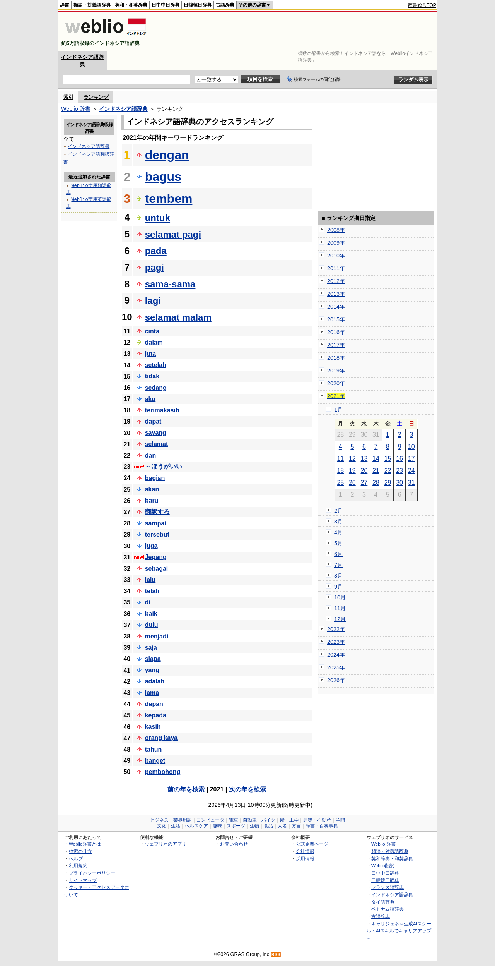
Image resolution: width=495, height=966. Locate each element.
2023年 (336, 642)
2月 (338, 511)
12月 (340, 619)
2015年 (336, 319)
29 (387, 482)
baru (152, 500)
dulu (151, 624)
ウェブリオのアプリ (165, 843)
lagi (153, 300)
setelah (155, 365)
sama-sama (170, 284)
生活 (175, 826)
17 (411, 458)
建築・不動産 (317, 820)
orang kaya (161, 737)
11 (340, 458)
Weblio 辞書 (75, 109)
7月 (338, 565)
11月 (340, 608)
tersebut (157, 534)
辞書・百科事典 (322, 826)
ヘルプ (76, 858)
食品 (268, 826)
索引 (68, 97)
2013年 (336, 294)
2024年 (336, 655)
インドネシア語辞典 (123, 109)
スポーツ (236, 826)
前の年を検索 (186, 789)
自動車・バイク (259, 820)
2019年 (336, 370)
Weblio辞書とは (85, 843)
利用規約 (78, 865)
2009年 (336, 243)
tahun (153, 749)
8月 (338, 576)
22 (387, 470)
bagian (155, 478)
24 (411, 470)
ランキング (96, 97)
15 (387, 458)
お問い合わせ (234, 843)
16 (399, 458)
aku (150, 399)
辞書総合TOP (422, 5)
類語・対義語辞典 (92, 5)
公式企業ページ (312, 843)
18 (340, 470)
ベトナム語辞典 (387, 908)
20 (364, 470)
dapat (153, 421)
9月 (338, 586)
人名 (282, 826)
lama (152, 693)
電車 (233, 820)
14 (375, 458)
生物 (254, 826)
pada (156, 250)
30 (399, 482)
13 (364, 458)
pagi (154, 267)
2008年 (336, 230)
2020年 (336, 383)
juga (151, 545)
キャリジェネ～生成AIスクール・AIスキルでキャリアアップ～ (399, 930)
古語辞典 (225, 5)
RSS (276, 954)
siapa (153, 658)
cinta (152, 331)
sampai (155, 523)
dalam (154, 342)
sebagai (156, 568)
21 (375, 470)
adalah (155, 681)
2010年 (336, 255)
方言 (296, 826)
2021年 (336, 396)
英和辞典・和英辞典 (392, 858)
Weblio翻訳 (382, 865)
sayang (155, 432)
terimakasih (162, 410)
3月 (338, 521)
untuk (157, 218)
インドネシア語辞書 (88, 146)
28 (375, 482)
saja (151, 647)
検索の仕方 (80, 851)
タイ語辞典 (382, 901)
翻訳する (157, 511)
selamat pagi (173, 234)
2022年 (336, 629)
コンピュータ (210, 820)
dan (150, 455)
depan (154, 704)
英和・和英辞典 (131, 5)
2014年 (336, 307)
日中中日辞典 (165, 5)
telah (152, 591)
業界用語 (182, 820)
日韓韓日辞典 (198, 5)
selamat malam (178, 317)
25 (340, 482)
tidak (152, 376)
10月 (340, 597)
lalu (150, 580)
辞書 (64, 5)
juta (150, 353)
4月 (338, 532)
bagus (163, 177)
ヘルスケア (196, 826)
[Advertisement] (295, 31)
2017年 (336, 345)
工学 (294, 820)
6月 (338, 554)
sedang (156, 387)
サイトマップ (83, 880)
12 (352, 458)
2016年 (336, 332)
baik (151, 613)
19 (352, 470)
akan (152, 489)
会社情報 (305, 851)
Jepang (156, 557)
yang (152, 670)
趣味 (217, 826)
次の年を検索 (247, 789)
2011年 (336, 268)
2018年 (336, 358)
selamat (156, 444)
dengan (167, 155)
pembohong (163, 772)
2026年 (336, 680)
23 (399, 470)
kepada (155, 715)
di (147, 602)
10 (411, 446)
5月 (338, 543)
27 (364, 482)
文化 (161, 826)
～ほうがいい (163, 466)
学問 (340, 820)
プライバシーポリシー (92, 872)
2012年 (336, 281)
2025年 (336, 667)
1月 (338, 410)
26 (352, 482)
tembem (169, 199)
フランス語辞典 (387, 887)
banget (155, 760)
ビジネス (159, 820)
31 (411, 482)
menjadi (156, 636)
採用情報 (305, 858)
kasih (153, 726)
